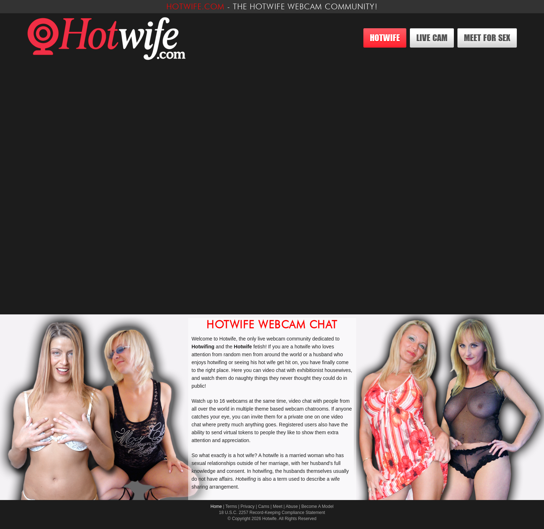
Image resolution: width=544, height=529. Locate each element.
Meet (278, 506)
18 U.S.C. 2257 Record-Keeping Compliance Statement (272, 512)
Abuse (292, 506)
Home (216, 506)
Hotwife (385, 38)
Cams (263, 506)
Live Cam (431, 38)
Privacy (248, 506)
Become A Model (317, 506)
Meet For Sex (487, 38)
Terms (231, 506)
